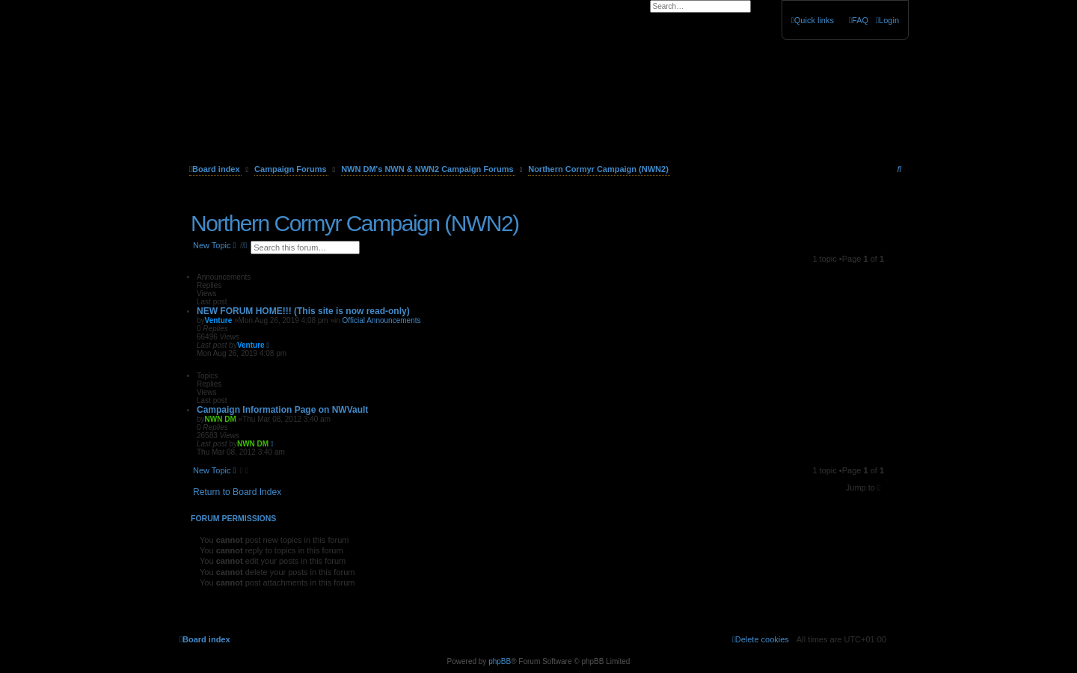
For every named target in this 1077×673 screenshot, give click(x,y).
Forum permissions (233, 518)
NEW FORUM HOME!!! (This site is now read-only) (303, 311)
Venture (219, 320)
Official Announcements (382, 320)
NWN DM (220, 419)
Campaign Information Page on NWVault (282, 410)
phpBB (499, 661)
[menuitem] (887, 20)
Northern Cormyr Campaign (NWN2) (355, 223)
